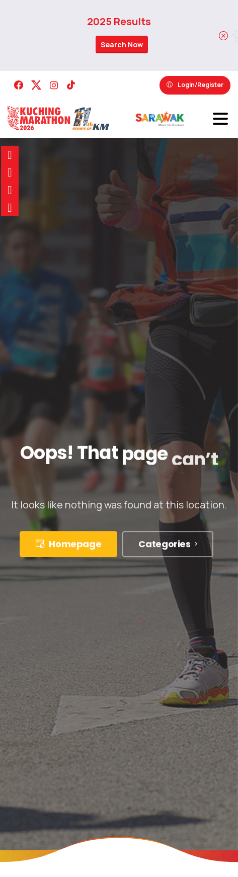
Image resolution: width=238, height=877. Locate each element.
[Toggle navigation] (220, 118)
